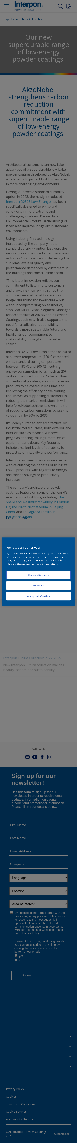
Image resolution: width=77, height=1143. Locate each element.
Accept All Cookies (38, 596)
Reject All (38, 585)
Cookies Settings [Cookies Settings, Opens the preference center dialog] (38, 574)
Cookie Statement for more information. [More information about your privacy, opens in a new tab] (32, 563)
